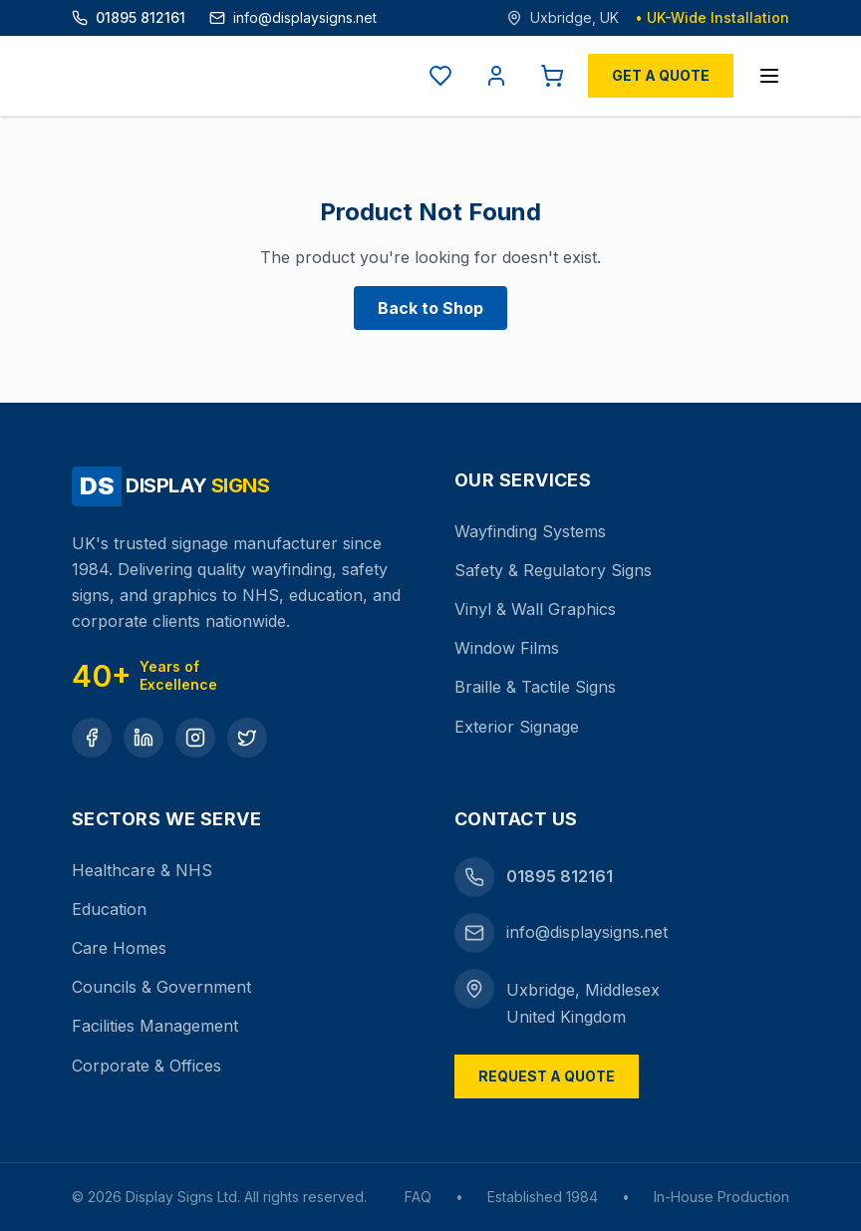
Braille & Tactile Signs (535, 687)
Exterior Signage (516, 727)
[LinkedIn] (143, 738)
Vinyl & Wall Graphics (535, 609)
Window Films (506, 648)
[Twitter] (247, 738)
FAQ (418, 1196)
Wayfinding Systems (530, 531)
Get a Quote (661, 75)
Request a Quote (546, 1076)
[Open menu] (769, 76)
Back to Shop (430, 308)
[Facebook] (92, 738)
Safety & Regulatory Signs (553, 570)
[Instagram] (195, 738)
